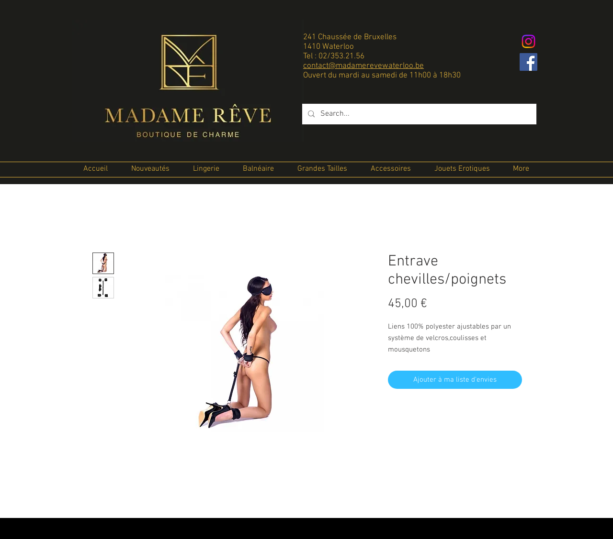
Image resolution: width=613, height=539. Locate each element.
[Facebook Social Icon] (528, 62)
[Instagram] (528, 41)
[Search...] (418, 114)
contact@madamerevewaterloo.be (363, 66)
